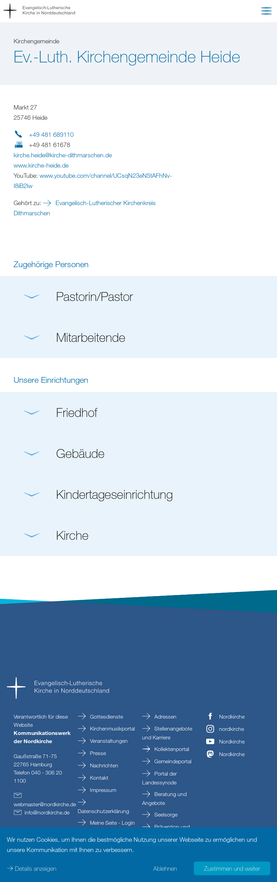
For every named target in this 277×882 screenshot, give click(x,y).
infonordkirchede (47, 812)
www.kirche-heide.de (41, 165)
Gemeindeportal (172, 761)
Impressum (102, 790)
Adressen (164, 716)
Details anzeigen (35, 868)
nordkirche (231, 729)
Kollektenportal (171, 749)
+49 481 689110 (51, 134)
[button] (266, 12)
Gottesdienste (106, 716)
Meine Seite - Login (112, 823)
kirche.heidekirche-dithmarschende (63, 155)
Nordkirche (232, 716)
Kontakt (98, 778)
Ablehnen (165, 868)
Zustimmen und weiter (232, 868)
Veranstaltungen (108, 741)
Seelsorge (165, 814)
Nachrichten (103, 765)
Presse (97, 753)
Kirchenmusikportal (112, 728)
